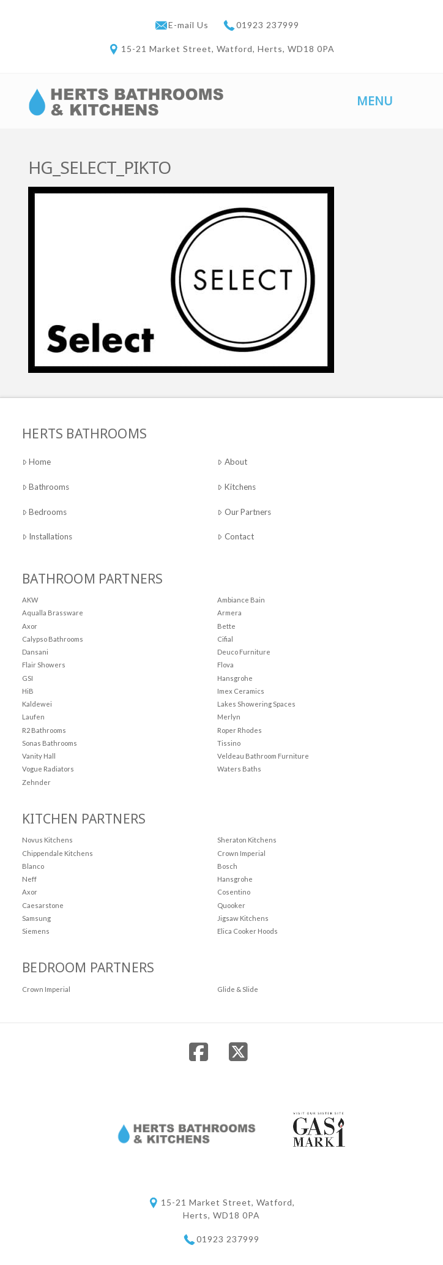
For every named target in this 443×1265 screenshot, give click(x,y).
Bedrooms (44, 512)
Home (36, 462)
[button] (375, 100)
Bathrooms (45, 487)
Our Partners (243, 512)
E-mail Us (189, 25)
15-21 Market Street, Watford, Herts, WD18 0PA (228, 48)
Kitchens (236, 487)
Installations (47, 536)
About (232, 462)
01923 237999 (267, 25)
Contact (235, 536)
